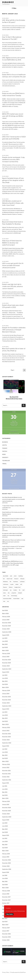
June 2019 (5, 841)
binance (16, 578)
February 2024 (6, 690)
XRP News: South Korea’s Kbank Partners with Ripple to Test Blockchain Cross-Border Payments (13, 554)
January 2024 (5, 693)
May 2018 (4, 881)
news (4, 593)
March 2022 (5, 761)
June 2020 (5, 826)
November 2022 (6, 736)
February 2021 (6, 801)
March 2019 (5, 850)
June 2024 (5, 678)
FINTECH (4, 451)
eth (21, 584)
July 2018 (4, 875)
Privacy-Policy (5, 972)
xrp (8, 601)
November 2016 (6, 937)
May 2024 (5, 681)
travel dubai (16, 598)
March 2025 (5, 650)
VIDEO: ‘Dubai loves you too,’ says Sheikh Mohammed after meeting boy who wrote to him (13, 527)
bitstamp (5, 581)
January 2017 (5, 931)
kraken (15, 590)
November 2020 (6, 810)
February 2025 (6, 653)
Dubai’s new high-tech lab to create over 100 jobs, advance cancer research (12, 286)
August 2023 (5, 709)
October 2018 (5, 866)
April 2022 (5, 758)
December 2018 (6, 860)
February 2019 (6, 853)
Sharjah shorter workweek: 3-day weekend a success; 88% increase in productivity (13, 159)
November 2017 (6, 900)
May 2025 (5, 644)
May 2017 (4, 918)
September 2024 (6, 669)
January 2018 (5, 894)
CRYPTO (4, 445)
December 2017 (6, 897)
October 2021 (5, 776)
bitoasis (22, 578)
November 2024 (6, 662)
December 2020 (6, 807)
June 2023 (5, 715)
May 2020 (5, 829)
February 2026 (6, 616)
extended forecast (13, 431)
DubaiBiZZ (8, 2)
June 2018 (5, 878)
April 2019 (5, 847)
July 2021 (4, 786)
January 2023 (5, 730)
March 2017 (5, 924)
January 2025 (5, 656)
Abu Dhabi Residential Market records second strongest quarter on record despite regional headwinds (13, 499)
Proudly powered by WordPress (18, 972)
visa (4, 601)
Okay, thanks (9, 914)
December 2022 (6, 733)
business (15, 581)
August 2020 (5, 820)
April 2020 (5, 832)
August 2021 (5, 783)
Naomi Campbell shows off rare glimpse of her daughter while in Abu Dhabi (13, 180)
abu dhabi (5, 576)
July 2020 (4, 823)
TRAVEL (4, 463)
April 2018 (5, 884)
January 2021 (5, 804)
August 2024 (5, 672)
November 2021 (6, 773)
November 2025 (6, 626)
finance (5, 587)
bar (4, 578)
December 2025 (6, 622)
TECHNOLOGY (6, 460)
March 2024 (5, 687)
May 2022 (4, 755)
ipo (11, 590)
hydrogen (5, 590)
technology (14, 595)
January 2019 (5, 857)
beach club (9, 578)
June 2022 (5, 752)
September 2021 (6, 780)
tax (8, 595)
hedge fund (17, 587)
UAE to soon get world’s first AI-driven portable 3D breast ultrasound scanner (13, 265)
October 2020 (6, 813)
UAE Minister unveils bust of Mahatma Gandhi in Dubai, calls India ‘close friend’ (13, 203)
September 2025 (6, 632)
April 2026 (5, 610)
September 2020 (6, 817)
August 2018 (5, 872)
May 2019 (4, 844)
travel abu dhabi (7, 598)
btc (10, 581)
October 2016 (5, 940)
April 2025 (5, 647)
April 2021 (5, 795)
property (14, 593)
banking (21, 576)
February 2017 (6, 927)
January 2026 (5, 619)
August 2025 (5, 635)
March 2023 (5, 724)
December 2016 (6, 934)
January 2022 (5, 767)
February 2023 (6, 727)
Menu (14, 8)
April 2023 (5, 721)
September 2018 (6, 869)
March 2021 (5, 798)
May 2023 (5, 718)
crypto (12, 584)
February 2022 (6, 764)
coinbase (22, 581)
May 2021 (4, 792)
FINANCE (4, 448)
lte (19, 590)
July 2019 (4, 838)
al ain (15, 576)
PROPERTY (5, 457)
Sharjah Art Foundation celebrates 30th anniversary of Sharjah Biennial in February (13, 330)
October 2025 (6, 629)
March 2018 (5, 887)
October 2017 (5, 903)
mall (23, 590)
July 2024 (4, 675)
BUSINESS (5, 442)
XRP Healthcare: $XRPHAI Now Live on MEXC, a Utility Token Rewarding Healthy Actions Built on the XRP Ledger (12, 563)
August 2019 (5, 835)
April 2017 (5, 921)
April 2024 (5, 684)
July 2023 (4, 712)
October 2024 (6, 666)
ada (11, 576)
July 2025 (4, 638)
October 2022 (6, 739)
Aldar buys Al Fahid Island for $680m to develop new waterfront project (12, 243)
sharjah (20, 593)
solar (4, 595)
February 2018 (6, 890)
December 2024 (6, 659)
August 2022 (5, 746)
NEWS (4, 454)
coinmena (5, 584)
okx (9, 593)
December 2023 (6, 696)
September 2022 (6, 743)
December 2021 (6, 770)
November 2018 (6, 863)
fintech (11, 587)
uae (22, 598)
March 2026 (5, 613)
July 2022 (4, 749)
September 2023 (6, 706)
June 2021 (5, 789)
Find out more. (21, 911)
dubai (16, 584)
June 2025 (5, 641)
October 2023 (6, 703)
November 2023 (6, 699)
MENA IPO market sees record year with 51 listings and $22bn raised (12, 116)
